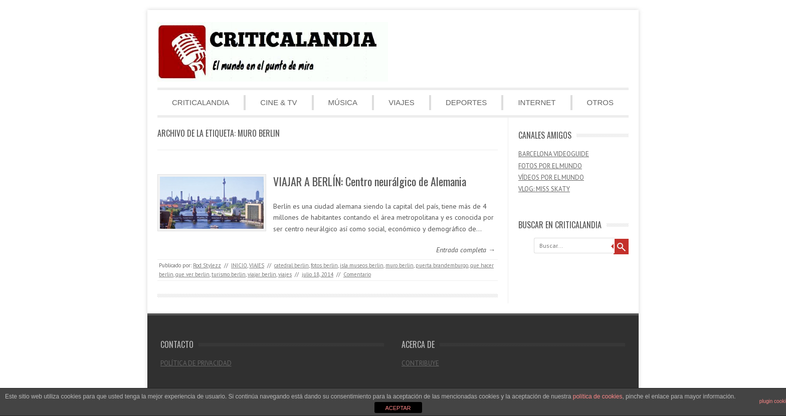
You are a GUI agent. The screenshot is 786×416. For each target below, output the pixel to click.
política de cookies (598, 396)
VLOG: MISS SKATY (544, 189)
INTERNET (536, 102)
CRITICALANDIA (200, 102)
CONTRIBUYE (420, 363)
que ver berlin (192, 274)
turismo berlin (229, 274)
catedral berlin (291, 265)
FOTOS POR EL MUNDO (550, 166)
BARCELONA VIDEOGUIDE (553, 154)
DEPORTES (466, 102)
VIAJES (401, 102)
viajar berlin (262, 274)
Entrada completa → (465, 249)
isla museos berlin (361, 265)
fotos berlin (324, 265)
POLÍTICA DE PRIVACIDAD (196, 363)
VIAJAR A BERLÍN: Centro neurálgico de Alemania (369, 181)
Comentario (357, 274)
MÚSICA (342, 102)
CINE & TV (278, 102)
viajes (285, 274)
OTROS (600, 102)
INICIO (239, 265)
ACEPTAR (398, 408)
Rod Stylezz (207, 265)
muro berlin (399, 265)
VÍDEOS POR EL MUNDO (551, 177)
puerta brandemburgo (442, 265)
